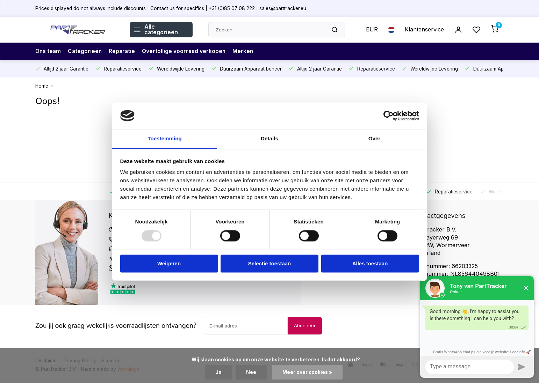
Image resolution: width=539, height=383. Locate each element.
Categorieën (86, 51)
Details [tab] (269, 138)
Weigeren (169, 264)
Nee (251, 372)
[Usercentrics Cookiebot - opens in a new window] (388, 115)
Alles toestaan (370, 264)
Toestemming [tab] (165, 138)
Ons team (48, 51)
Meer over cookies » (307, 372)
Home (45, 86)
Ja (218, 372)
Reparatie (123, 51)
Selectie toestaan (269, 264)
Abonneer (305, 325)
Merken (246, 51)
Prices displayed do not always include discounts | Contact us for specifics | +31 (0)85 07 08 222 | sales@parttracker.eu (170, 8)
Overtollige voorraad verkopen (186, 51)
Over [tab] (374, 138)
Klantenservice (424, 29)
